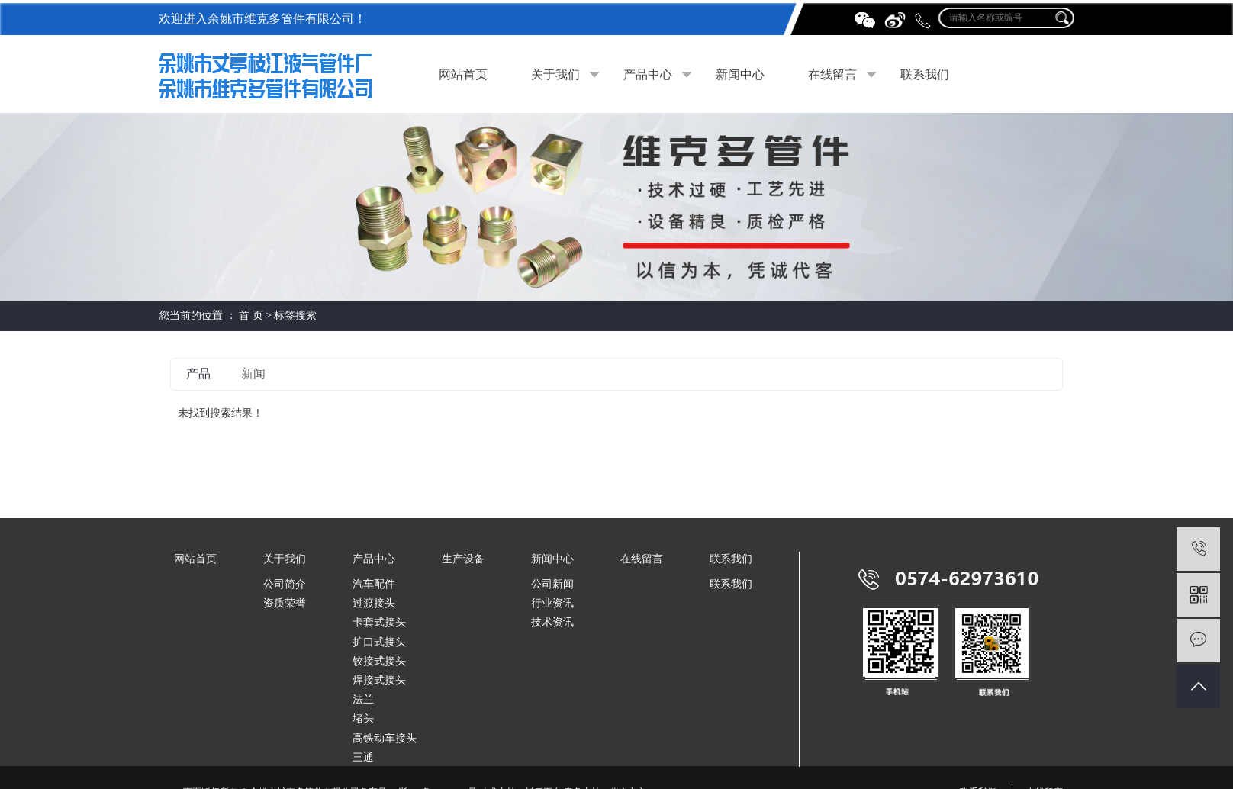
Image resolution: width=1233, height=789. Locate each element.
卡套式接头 (379, 622)
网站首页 (463, 74)
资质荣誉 (284, 603)
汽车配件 (374, 584)
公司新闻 (552, 584)
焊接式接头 (379, 680)
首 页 (251, 315)
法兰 (363, 699)
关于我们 (555, 74)
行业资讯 (552, 603)
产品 (198, 373)
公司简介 (284, 584)
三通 (363, 757)
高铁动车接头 (385, 738)
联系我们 (924, 74)
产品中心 (647, 74)
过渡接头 (374, 603)
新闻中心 (740, 74)
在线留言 (832, 74)
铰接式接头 (379, 661)
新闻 (253, 373)
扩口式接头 (379, 642)
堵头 (363, 718)
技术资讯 (552, 622)
